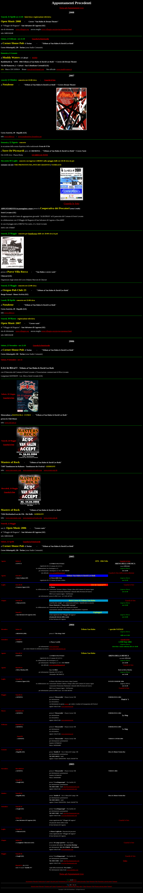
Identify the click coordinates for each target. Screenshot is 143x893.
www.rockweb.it (54, 646)
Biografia (36, 881)
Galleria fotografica (81, 881)
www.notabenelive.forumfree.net (30, 137)
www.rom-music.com (13, 470)
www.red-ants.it (10, 423)
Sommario (115, 881)
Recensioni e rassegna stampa (105, 881)
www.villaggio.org (22, 29)
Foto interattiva (29, 881)
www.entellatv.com (72, 870)
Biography (41, 886)
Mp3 (97, 881)
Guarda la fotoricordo (40, 39)
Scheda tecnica (41, 881)
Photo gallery (79, 886)
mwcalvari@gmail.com (35, 69)
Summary (110, 886)
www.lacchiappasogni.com (69, 789)
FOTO (34, 58)
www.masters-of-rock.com (32, 470)
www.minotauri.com (67, 849)
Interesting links (72, 886)
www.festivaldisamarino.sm (57, 649)
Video (125, 861)
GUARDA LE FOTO (40, 155)
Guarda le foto (50, 80)
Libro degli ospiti (54, 881)
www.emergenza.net (67, 706)
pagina (67, 704)
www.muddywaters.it (64, 69)
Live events (65, 886)
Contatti (47, 881)
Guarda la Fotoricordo (31, 542)
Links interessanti (72, 881)
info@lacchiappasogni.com (71, 787)
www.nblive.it (9, 137)
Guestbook (59, 886)
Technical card (48, 886)
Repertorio (92, 881)
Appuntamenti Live (63, 881)
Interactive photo (35, 886)
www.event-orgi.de (50, 470)
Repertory (89, 886)
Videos (84, 886)
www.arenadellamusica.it (57, 573)
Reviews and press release (101, 886)
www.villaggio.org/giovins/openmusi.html (56, 29)
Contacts (54, 886)
